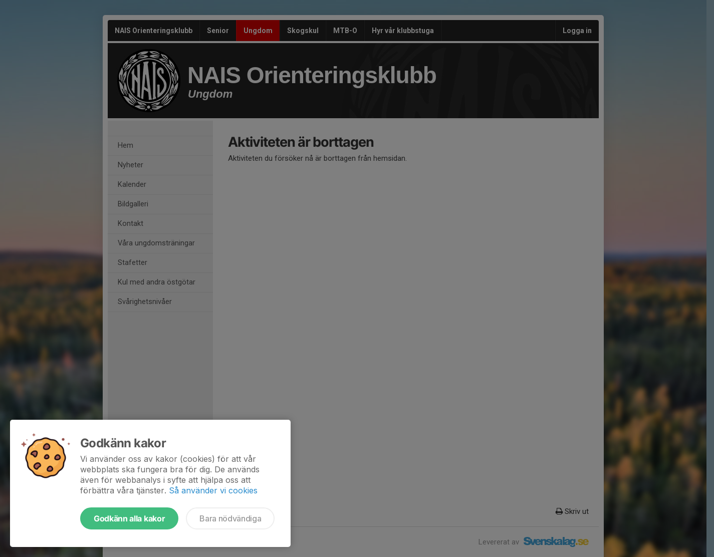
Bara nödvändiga (230, 518)
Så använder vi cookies (213, 490)
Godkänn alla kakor (129, 518)
